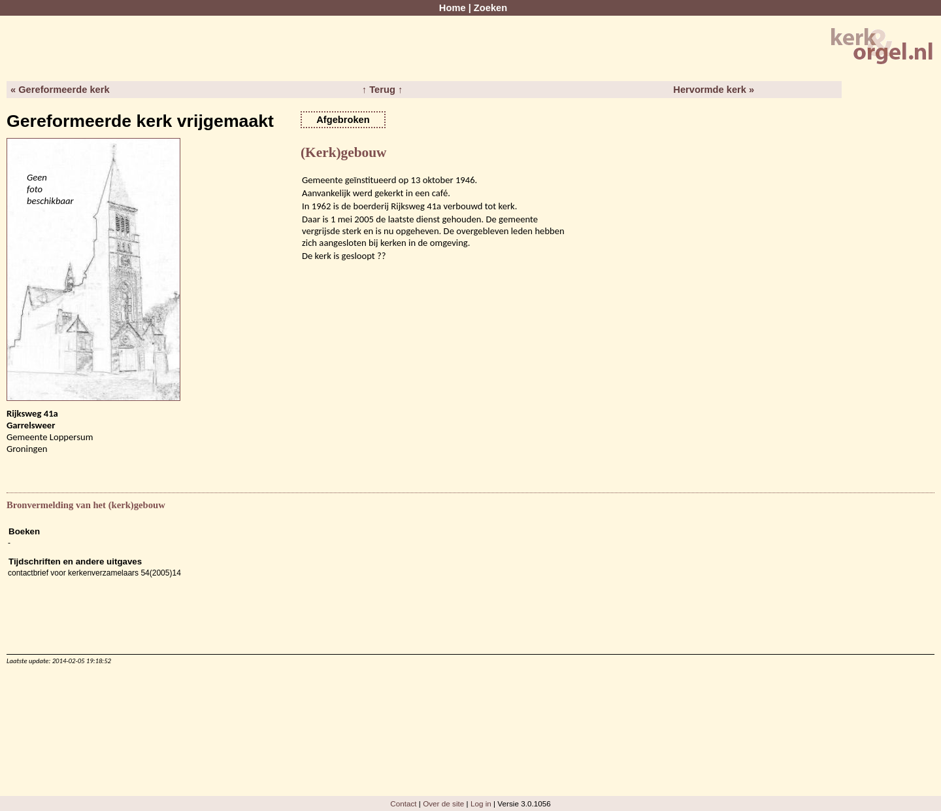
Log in (480, 803)
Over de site (443, 803)
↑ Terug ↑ (382, 89)
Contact (403, 803)
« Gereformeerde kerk (60, 89)
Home (452, 8)
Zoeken (490, 8)
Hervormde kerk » (713, 89)
